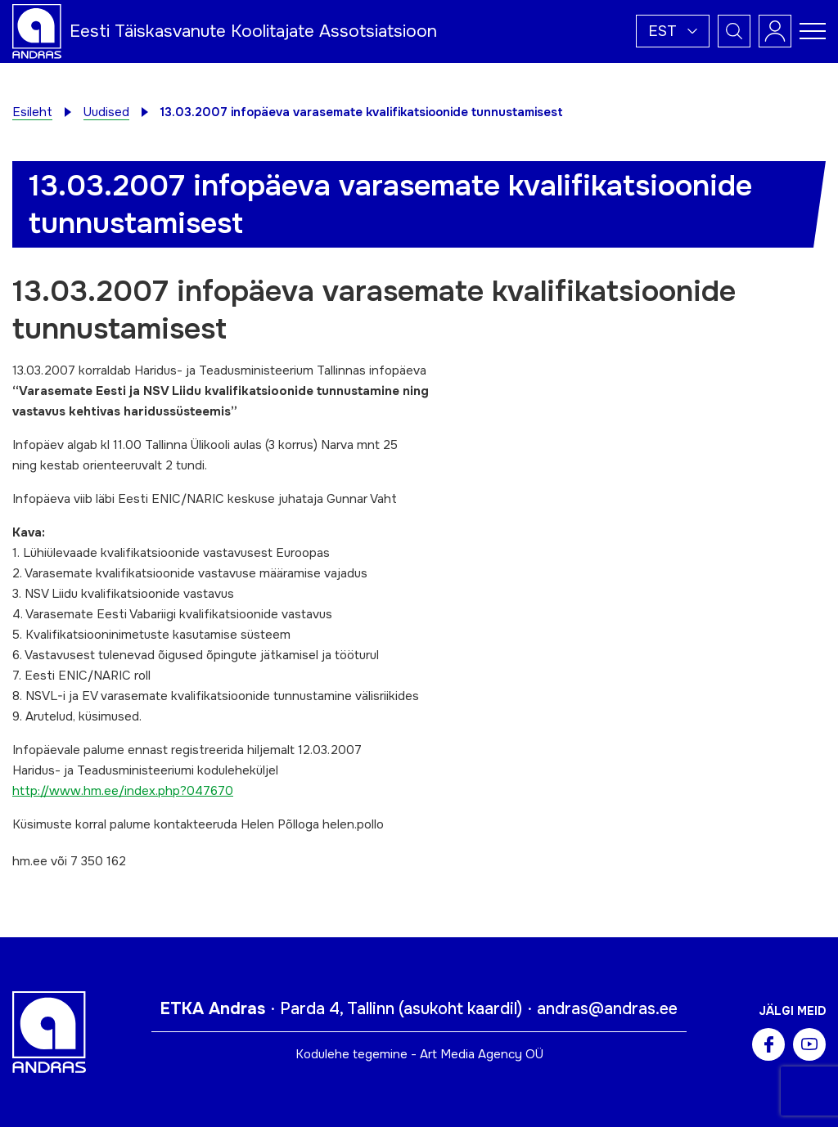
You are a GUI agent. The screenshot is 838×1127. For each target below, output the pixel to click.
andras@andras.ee (607, 1009)
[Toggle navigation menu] (813, 31)
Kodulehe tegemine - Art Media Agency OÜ (419, 1054)
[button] (673, 31)
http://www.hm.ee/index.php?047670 (122, 791)
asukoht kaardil (460, 1009)
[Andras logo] (36, 30)
